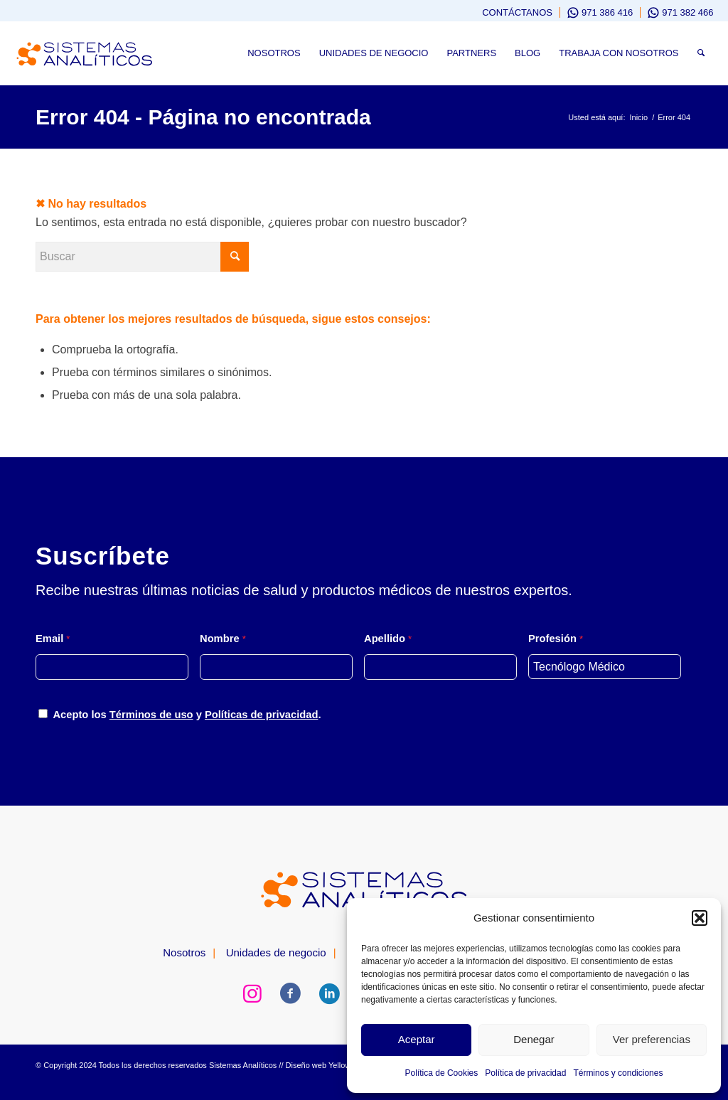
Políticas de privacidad (261, 714)
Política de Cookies (441, 1073)
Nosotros (184, 952)
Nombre (223, 638)
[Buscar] (701, 53)
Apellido (388, 638)
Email (53, 638)
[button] (699, 918)
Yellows (341, 1065)
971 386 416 (607, 12)
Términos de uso (151, 714)
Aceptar (416, 1039)
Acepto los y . (187, 714)
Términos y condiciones (618, 1073)
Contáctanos (517, 12)
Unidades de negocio (276, 952)
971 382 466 (687, 12)
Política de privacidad (525, 1073)
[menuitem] (510, 12)
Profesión (555, 638)
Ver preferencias (651, 1039)
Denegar (534, 1039)
